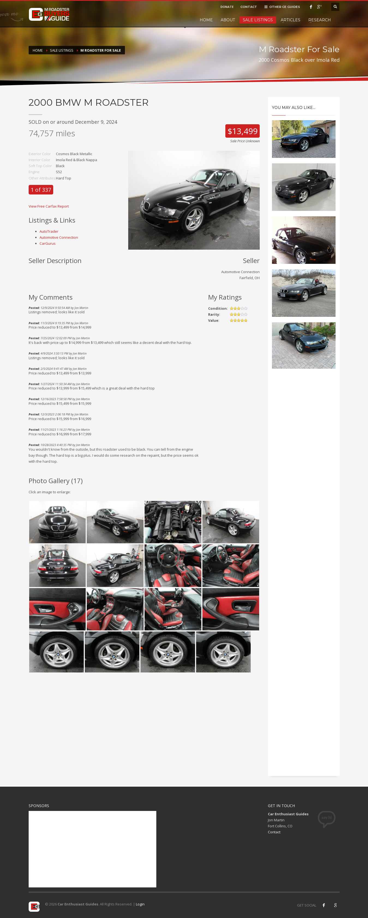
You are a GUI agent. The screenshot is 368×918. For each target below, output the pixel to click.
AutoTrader (49, 231)
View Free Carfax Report (49, 206)
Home (206, 19)
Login (140, 904)
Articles (290, 19)
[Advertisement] (304, 466)
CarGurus (48, 243)
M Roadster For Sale (100, 50)
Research (319, 19)
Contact (274, 832)
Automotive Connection (59, 237)
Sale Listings (258, 19)
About (228, 19)
